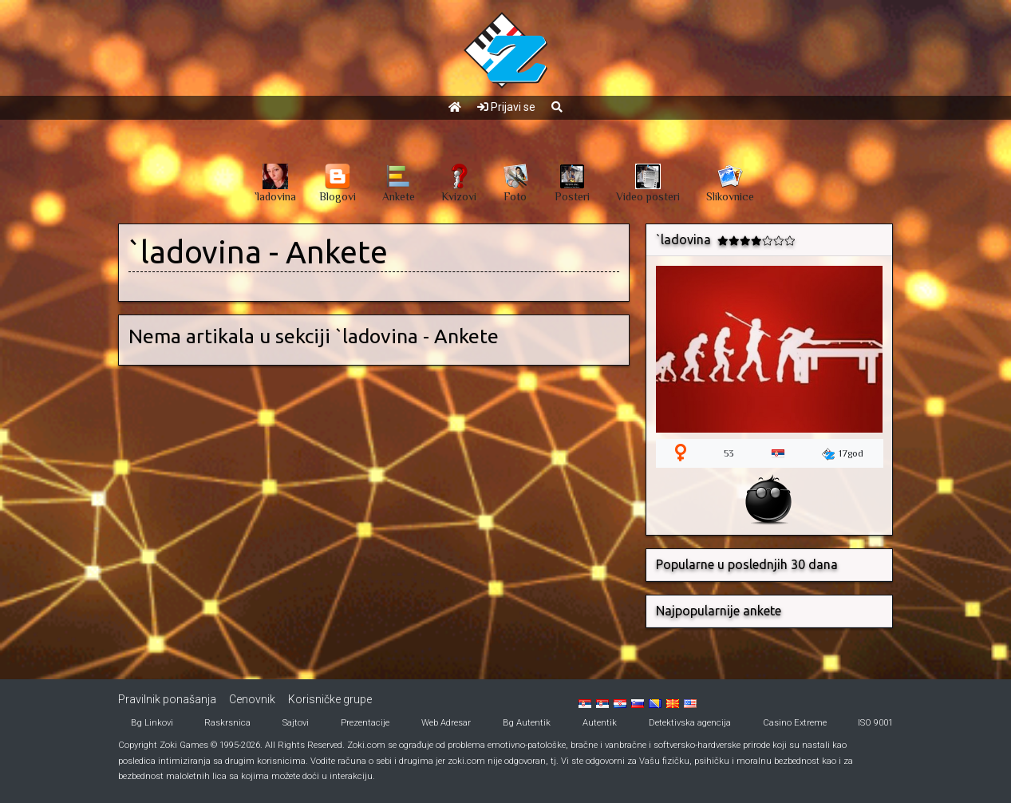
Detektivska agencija (690, 723)
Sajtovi (295, 723)
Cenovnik (252, 699)
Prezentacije (365, 723)
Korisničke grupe (330, 699)
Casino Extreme (795, 723)
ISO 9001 (875, 723)
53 (728, 453)
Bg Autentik (527, 723)
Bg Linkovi (152, 723)
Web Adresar (446, 723)
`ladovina (195, 252)
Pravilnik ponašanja (167, 699)
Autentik (600, 723)
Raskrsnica (227, 723)
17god (842, 454)
